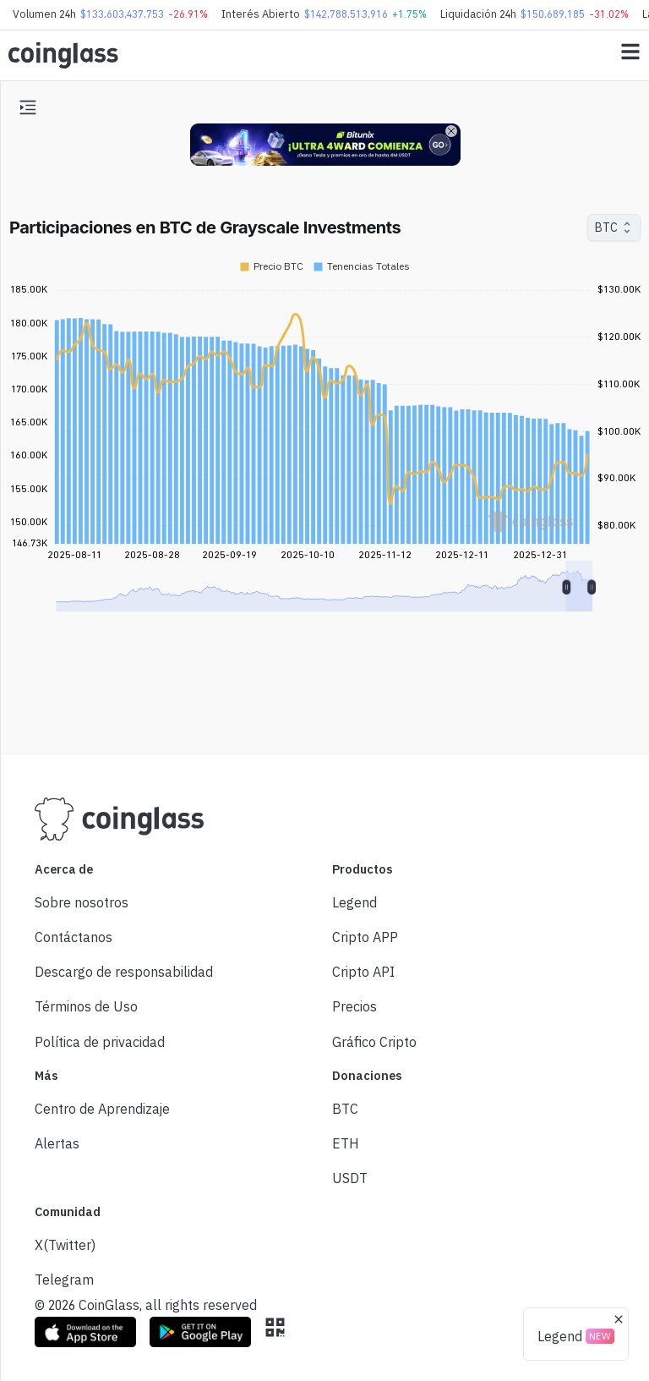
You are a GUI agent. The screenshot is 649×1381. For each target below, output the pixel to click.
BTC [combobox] (606, 227)
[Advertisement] (325, 679)
